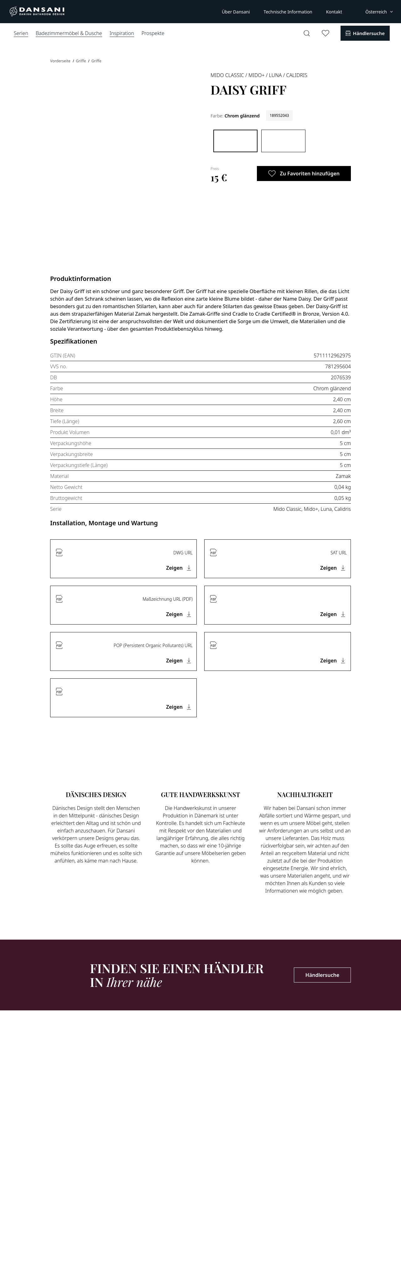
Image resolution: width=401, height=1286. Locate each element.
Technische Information (288, 12)
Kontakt (334, 12)
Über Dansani (236, 12)
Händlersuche (322, 975)
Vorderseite (60, 61)
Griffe (81, 61)
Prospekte (153, 33)
